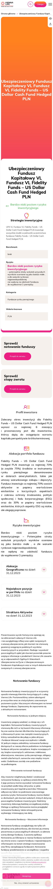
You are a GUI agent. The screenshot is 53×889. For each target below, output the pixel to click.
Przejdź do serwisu (17, 356)
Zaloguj (40, 4)
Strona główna (8, 13)
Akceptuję (26, 876)
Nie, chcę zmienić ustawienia (26, 883)
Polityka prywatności (38, 862)
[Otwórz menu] (50, 4)
